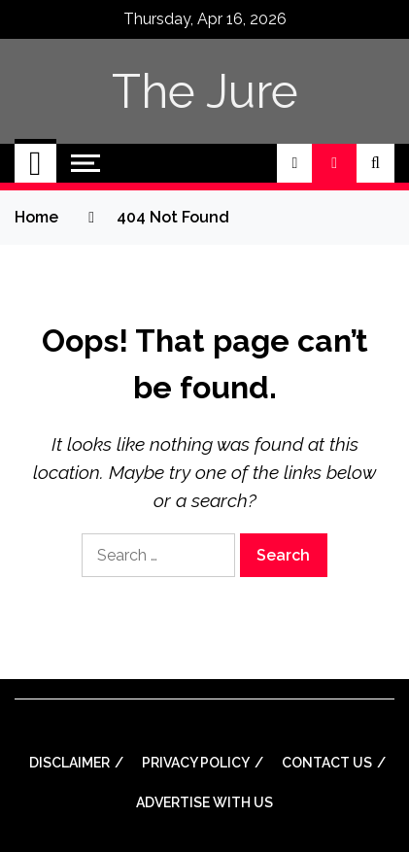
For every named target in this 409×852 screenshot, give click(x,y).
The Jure (205, 91)
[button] (294, 163)
